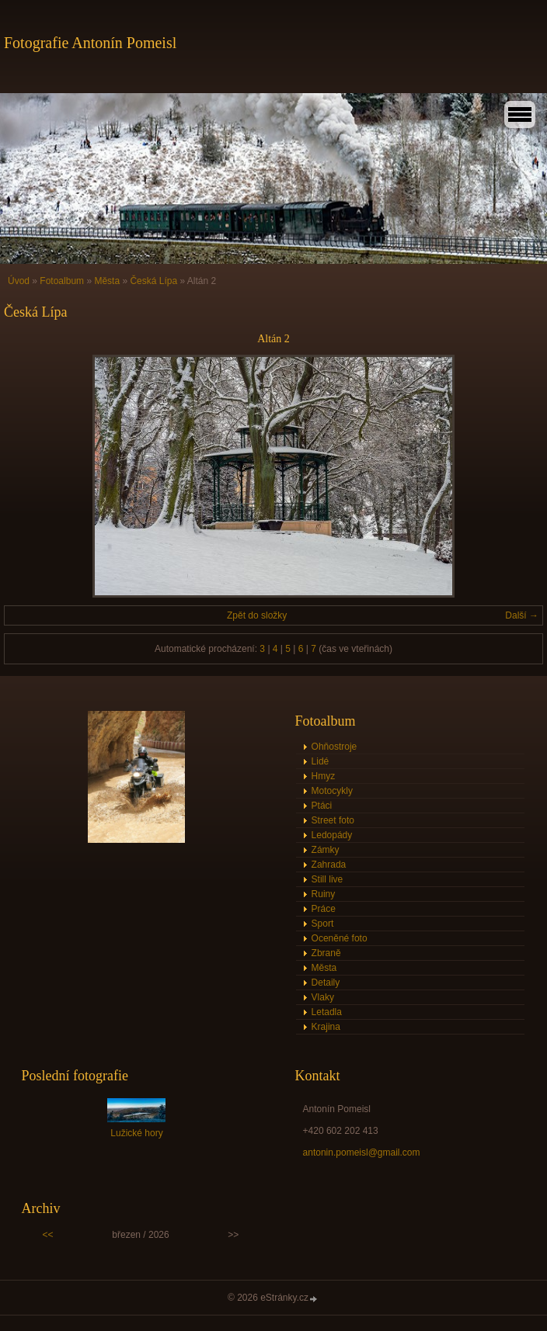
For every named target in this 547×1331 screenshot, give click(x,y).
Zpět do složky (257, 615)
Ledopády (332, 835)
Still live (327, 879)
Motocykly (332, 790)
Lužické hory (136, 1133)
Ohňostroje (334, 746)
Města (107, 281)
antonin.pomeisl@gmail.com (361, 1152)
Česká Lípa (153, 281)
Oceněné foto (340, 938)
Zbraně (326, 953)
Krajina (326, 1026)
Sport (323, 923)
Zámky (326, 849)
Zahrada (329, 864)
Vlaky (323, 997)
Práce (324, 908)
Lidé (320, 761)
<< (48, 1234)
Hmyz (324, 776)
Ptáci (322, 805)
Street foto (333, 820)
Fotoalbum (62, 281)
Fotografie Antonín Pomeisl (90, 42)
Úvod (19, 281)
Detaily (326, 982)
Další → (521, 615)
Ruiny (324, 894)
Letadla (327, 1012)
